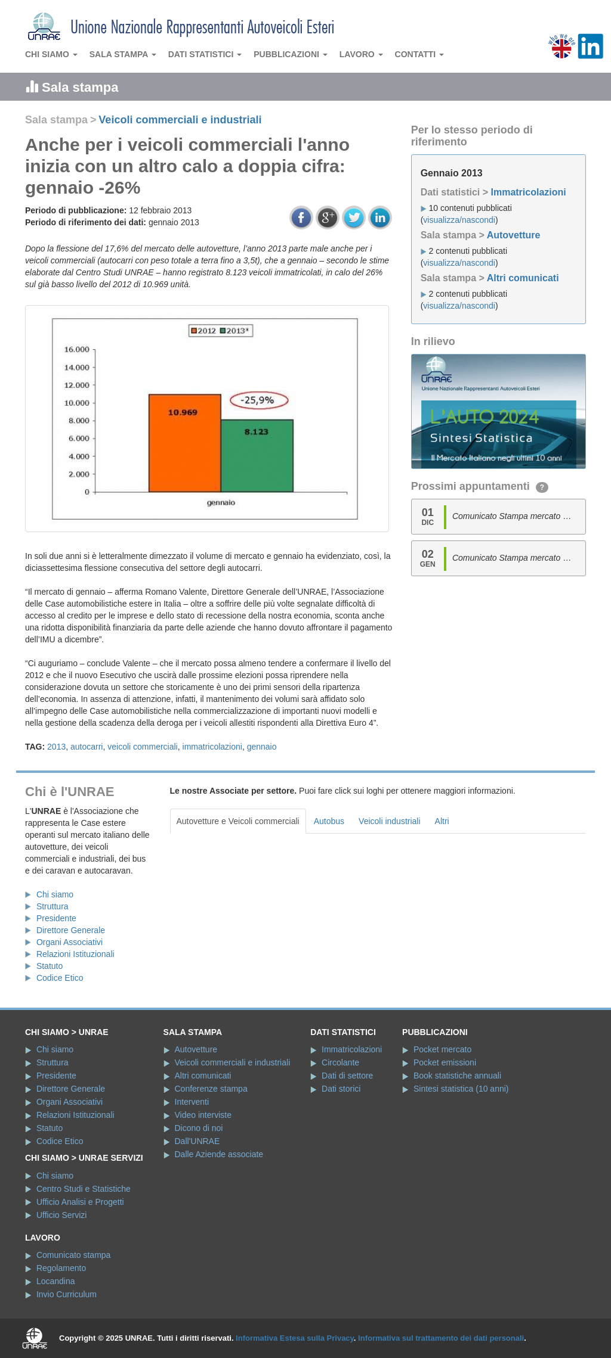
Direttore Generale (70, 930)
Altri (442, 821)
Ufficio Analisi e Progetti (80, 1202)
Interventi (192, 1102)
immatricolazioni (212, 746)
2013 (56, 746)
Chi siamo (51, 54)
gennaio (262, 746)
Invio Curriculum (66, 1294)
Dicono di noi (199, 1128)
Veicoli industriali (390, 821)
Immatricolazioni (528, 192)
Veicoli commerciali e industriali (179, 120)
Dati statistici (205, 54)
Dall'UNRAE (197, 1141)
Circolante (340, 1062)
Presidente (56, 918)
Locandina (55, 1281)
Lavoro (361, 54)
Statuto (49, 966)
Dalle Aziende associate (219, 1154)
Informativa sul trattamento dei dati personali (441, 1338)
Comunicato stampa (73, 1255)
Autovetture (514, 235)
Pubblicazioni (291, 54)
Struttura (52, 906)
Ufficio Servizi (61, 1215)
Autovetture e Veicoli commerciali (238, 821)
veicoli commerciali (142, 746)
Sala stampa (123, 54)
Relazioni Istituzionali (75, 954)
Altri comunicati (523, 278)
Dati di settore (347, 1075)
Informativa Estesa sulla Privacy (295, 1338)
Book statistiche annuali (457, 1075)
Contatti (420, 54)
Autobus (329, 821)
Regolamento (61, 1268)
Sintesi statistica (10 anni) (461, 1088)
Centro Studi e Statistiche (83, 1189)
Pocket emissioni (444, 1062)
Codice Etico (60, 978)
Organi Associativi (69, 942)
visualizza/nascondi (459, 220)
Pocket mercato (442, 1049)
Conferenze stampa (211, 1088)
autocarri (86, 746)
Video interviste (203, 1115)
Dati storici (341, 1088)
